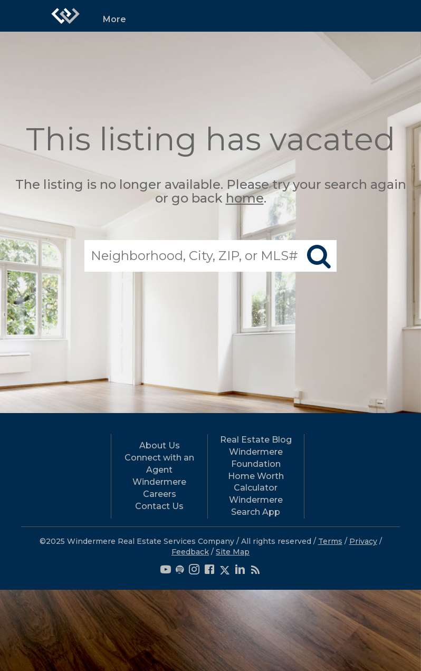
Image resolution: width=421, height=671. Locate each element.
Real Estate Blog (256, 440)
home (245, 198)
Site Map (233, 552)
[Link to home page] (65, 16)
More (114, 19)
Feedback (190, 552)
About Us (159, 445)
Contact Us (159, 506)
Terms (330, 541)
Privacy (363, 541)
